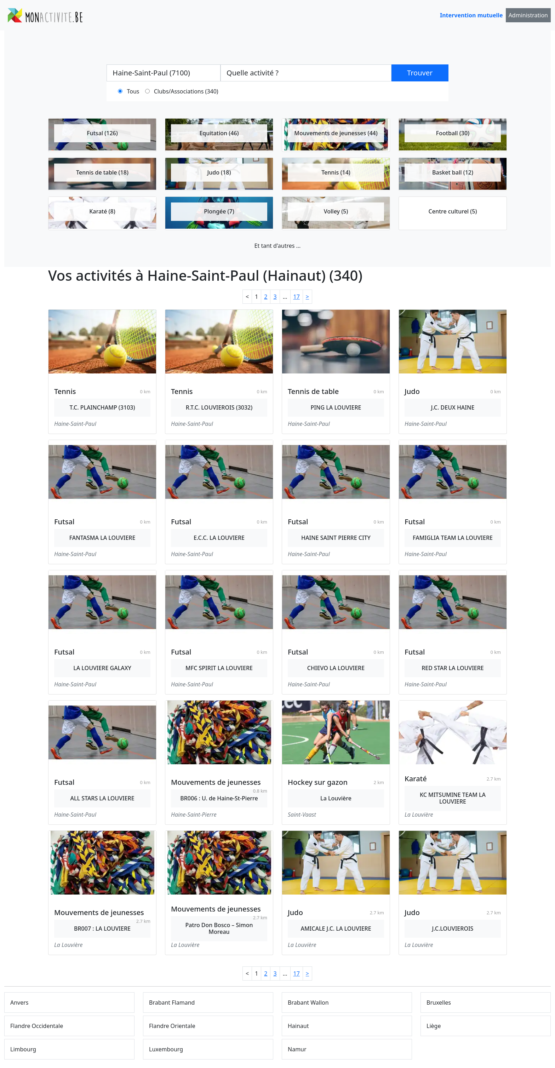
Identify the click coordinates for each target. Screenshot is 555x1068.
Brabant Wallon (308, 1002)
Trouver (420, 73)
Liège (434, 1026)
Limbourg (23, 1049)
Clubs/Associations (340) (186, 91)
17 (296, 297)
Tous (133, 91)
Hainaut (298, 1026)
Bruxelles (439, 1002)
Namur (297, 1049)
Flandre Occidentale (36, 1026)
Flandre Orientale (172, 1026)
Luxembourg (166, 1049)
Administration (528, 15)
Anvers (19, 1002)
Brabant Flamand (172, 1002)
